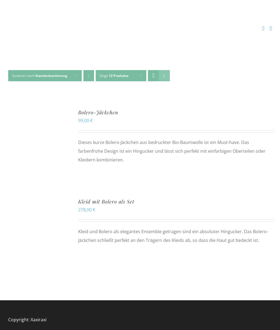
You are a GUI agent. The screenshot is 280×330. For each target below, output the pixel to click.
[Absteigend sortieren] (88, 75)
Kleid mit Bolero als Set (106, 201)
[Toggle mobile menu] (271, 28)
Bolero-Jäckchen (98, 112)
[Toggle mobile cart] (263, 28)
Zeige (114, 75)
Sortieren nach (39, 75)
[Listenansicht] (164, 75)
